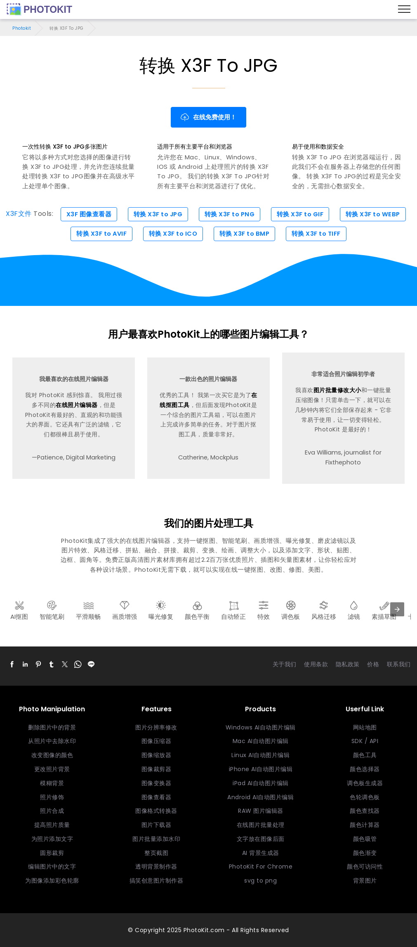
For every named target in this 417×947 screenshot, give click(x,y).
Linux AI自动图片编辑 (260, 755)
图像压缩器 (156, 741)
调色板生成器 (365, 783)
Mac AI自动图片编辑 (261, 741)
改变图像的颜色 (52, 755)
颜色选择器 (365, 769)
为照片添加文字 (52, 839)
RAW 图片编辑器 (260, 811)
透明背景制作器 (156, 866)
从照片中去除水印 (52, 741)
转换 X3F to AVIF (101, 234)
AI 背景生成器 (260, 853)
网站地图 (365, 727)
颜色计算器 (365, 825)
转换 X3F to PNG (230, 214)
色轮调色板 (365, 797)
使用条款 (316, 664)
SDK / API (365, 741)
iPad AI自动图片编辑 (261, 783)
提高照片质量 (52, 825)
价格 (373, 664)
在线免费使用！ (208, 117)
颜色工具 (365, 755)
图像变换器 (156, 783)
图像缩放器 (156, 755)
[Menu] (404, 9)
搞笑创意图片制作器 (157, 880)
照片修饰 (52, 797)
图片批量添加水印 (156, 839)
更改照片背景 (52, 769)
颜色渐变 (365, 853)
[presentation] (397, 609)
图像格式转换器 (156, 811)
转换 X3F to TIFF (316, 234)
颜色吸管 (365, 839)
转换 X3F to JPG (158, 214)
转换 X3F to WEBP (373, 214)
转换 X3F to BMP (244, 234)
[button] (12, 664)
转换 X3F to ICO (173, 234)
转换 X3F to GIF (300, 214)
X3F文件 (19, 214)
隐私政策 (348, 664)
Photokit (21, 28)
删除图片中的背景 (52, 727)
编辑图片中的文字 (52, 866)
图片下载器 (156, 825)
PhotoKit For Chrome (261, 866)
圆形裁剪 (52, 853)
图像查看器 (156, 797)
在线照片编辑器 (77, 405)
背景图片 (365, 880)
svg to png (260, 880)
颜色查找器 (365, 811)
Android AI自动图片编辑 (260, 797)
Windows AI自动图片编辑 (261, 727)
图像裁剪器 (156, 769)
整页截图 (156, 853)
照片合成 (52, 811)
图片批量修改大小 (337, 390)
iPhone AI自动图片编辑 (261, 769)
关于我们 (285, 664)
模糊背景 (52, 783)
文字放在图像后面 (261, 839)
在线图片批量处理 (261, 825)
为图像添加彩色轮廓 (52, 880)
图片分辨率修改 (156, 727)
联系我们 (399, 664)
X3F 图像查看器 (89, 214)
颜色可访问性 (365, 866)
